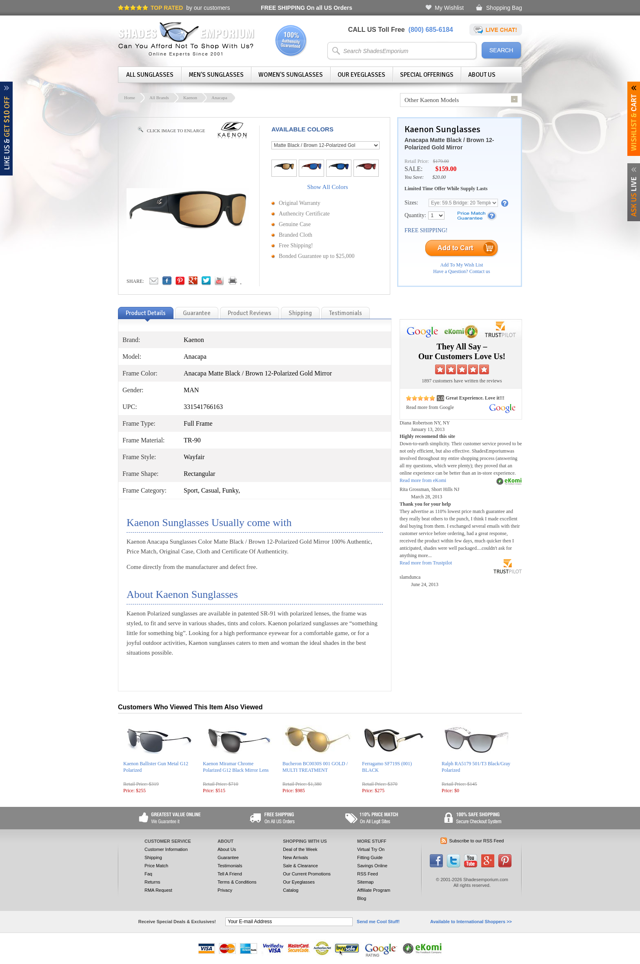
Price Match (156, 865)
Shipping (153, 857)
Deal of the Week (300, 849)
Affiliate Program (373, 890)
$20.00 (439, 177)
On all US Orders (306, 7)
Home (129, 97)
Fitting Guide (369, 857)
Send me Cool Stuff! (378, 921)
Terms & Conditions (237, 882)
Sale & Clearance (300, 865)
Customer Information (166, 849)
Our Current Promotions (307, 873)
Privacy (225, 890)
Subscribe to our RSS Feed (476, 840)
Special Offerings (426, 74)
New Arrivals (295, 857)
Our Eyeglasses (361, 74)
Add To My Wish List (461, 265)
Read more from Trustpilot (426, 563)
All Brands (159, 97)
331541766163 (203, 406)
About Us (482, 74)
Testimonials (230, 865)
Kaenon (190, 97)
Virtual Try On (370, 849)
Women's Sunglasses (290, 74)
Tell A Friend (230, 873)
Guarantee (228, 857)
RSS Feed (367, 873)
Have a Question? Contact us (461, 271)
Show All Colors (327, 187)
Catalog (290, 890)
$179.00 (441, 161)
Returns (152, 882)
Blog (361, 898)
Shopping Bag (504, 7)
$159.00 (445, 168)
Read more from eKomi (423, 480)
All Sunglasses (149, 74)
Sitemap (365, 882)
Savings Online (372, 865)
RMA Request (158, 890)
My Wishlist (449, 7)
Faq (148, 873)
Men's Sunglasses (216, 74)
